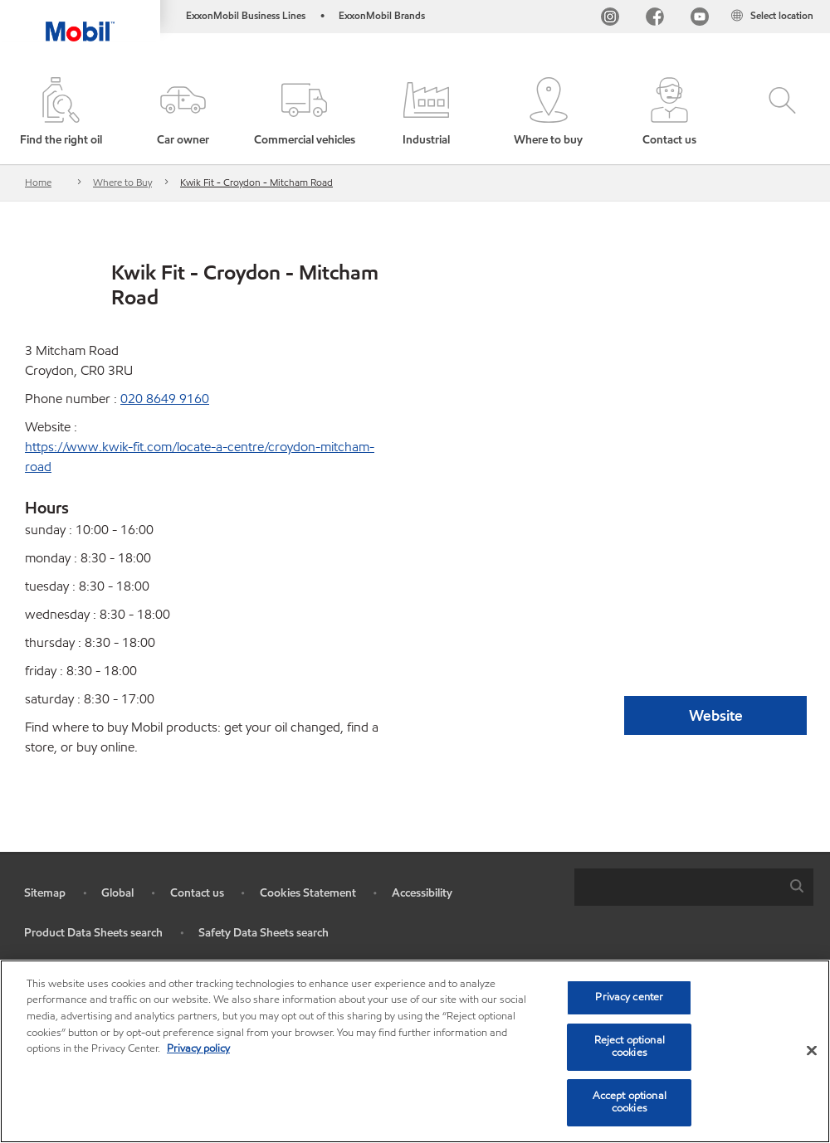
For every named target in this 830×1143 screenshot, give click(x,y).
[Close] (811, 1051)
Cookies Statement (308, 893)
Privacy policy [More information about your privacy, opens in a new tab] (198, 1048)
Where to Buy (122, 182)
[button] (183, 112)
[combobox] (693, 887)
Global (117, 893)
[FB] (655, 18)
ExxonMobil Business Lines (245, 15)
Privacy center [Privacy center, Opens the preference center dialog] (629, 997)
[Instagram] (610, 18)
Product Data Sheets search (93, 933)
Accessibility (422, 893)
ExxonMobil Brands (382, 15)
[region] (415, 1051)
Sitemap (45, 893)
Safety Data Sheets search (263, 933)
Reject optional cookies (629, 1047)
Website (716, 715)
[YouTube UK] (699, 18)
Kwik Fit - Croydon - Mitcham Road (256, 182)
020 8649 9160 (164, 398)
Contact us (197, 893)
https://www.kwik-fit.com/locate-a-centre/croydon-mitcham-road (199, 456)
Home (38, 182)
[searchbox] (677, 887)
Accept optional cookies (629, 1102)
